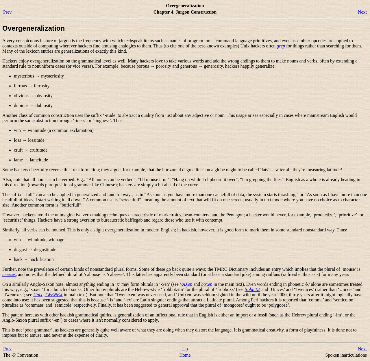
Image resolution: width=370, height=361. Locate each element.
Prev (7, 12)
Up (185, 348)
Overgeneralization (33, 28)
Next (362, 12)
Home (184, 355)
